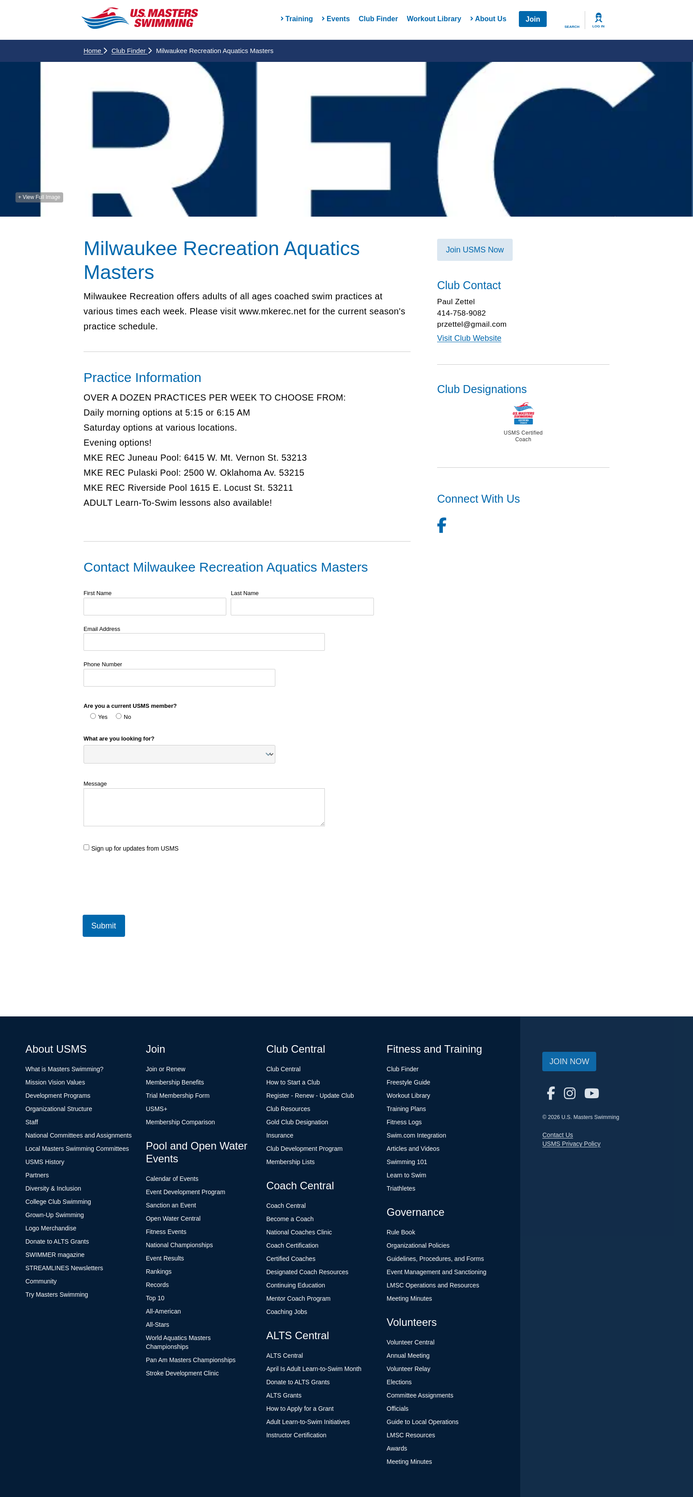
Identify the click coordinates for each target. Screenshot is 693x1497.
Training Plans (406, 1108)
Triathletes (401, 1188)
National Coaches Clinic (299, 1232)
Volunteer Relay (408, 1368)
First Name (98, 593)
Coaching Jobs (286, 1311)
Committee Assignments (420, 1395)
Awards (397, 1448)
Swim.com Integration (416, 1135)
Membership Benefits (175, 1082)
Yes (98, 716)
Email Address (102, 629)
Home (95, 50)
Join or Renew (166, 1069)
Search (571, 27)
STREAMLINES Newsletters (64, 1268)
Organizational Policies (418, 1245)
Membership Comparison (180, 1122)
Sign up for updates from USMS (131, 848)
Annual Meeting (408, 1355)
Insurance (279, 1135)
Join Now (569, 1061)
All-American (163, 1311)
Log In (598, 26)
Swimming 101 (407, 1161)
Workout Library (434, 19)
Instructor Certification (296, 1435)
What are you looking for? (119, 738)
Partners (37, 1175)
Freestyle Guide (408, 1082)
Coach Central (286, 1205)
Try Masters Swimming (57, 1294)
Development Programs (58, 1095)
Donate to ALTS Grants (57, 1241)
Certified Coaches (290, 1258)
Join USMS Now (475, 249)
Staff (32, 1122)
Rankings (158, 1271)
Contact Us (557, 1134)
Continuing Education (295, 1285)
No (123, 716)
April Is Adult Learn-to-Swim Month (314, 1368)
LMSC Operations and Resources (433, 1285)
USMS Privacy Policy (571, 1143)
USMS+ (157, 1108)
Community (41, 1281)
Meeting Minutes (409, 1298)
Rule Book (401, 1232)
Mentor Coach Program (298, 1298)
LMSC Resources (411, 1435)
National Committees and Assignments (79, 1135)
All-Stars (157, 1324)
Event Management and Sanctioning (437, 1272)
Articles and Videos (413, 1148)
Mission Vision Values (55, 1082)
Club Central (283, 1069)
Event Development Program (185, 1191)
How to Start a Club (293, 1082)
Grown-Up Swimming (55, 1214)
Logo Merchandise (51, 1228)
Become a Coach (289, 1218)
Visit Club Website (469, 338)
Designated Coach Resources (307, 1272)
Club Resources (288, 1108)
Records (157, 1284)
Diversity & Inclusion (53, 1188)
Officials (398, 1408)
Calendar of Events (172, 1178)
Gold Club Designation (297, 1122)
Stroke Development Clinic (182, 1373)
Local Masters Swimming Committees (77, 1148)
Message (95, 783)
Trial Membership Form (177, 1095)
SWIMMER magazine (55, 1254)
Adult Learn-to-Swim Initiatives (308, 1421)
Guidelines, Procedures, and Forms (435, 1258)
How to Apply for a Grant (300, 1408)
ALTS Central (284, 1355)
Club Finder (378, 19)
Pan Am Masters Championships (191, 1359)
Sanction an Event (171, 1205)
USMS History (45, 1161)
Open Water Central (173, 1218)
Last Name (245, 593)
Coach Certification (292, 1245)
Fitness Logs (404, 1122)
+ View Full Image (39, 197)
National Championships (179, 1245)
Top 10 (155, 1298)
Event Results (165, 1258)
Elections (399, 1382)
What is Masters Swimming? (65, 1069)
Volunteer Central (410, 1342)
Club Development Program (304, 1148)
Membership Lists (290, 1161)
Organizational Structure (59, 1108)
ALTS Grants (283, 1395)
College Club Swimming (58, 1201)
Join (532, 19)
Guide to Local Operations (423, 1421)
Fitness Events (166, 1231)
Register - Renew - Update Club (310, 1095)
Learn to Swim (406, 1175)
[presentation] (151, 880)
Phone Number (103, 664)
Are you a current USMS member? (130, 706)
